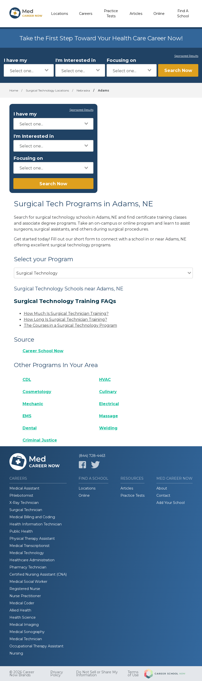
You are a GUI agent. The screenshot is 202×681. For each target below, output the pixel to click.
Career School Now (43, 351)
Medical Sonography (27, 632)
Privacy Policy (56, 674)
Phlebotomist (21, 495)
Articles (136, 13)
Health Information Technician (35, 524)
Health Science (22, 617)
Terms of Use (133, 674)
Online (159, 13)
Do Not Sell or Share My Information (97, 674)
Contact (163, 495)
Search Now (178, 70)
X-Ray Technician (24, 502)
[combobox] (29, 70)
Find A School (183, 13)
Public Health (21, 531)
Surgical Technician (25, 510)
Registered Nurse (24, 589)
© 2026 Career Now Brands (21, 674)
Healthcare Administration (32, 560)
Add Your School (170, 502)
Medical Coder (21, 603)
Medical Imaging (24, 624)
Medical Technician (25, 639)
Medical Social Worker (28, 581)
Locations (59, 13)
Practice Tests (111, 13)
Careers (85, 13)
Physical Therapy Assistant (32, 538)
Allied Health (20, 610)
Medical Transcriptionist (29, 545)
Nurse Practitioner (25, 596)
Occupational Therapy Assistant (36, 646)
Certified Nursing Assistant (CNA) (38, 574)
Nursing (16, 653)
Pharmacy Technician (27, 567)
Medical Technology (26, 553)
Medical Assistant (24, 488)
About (161, 488)
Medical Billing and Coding (32, 517)
